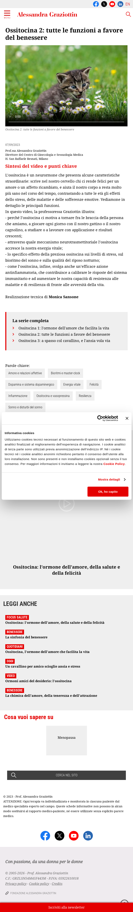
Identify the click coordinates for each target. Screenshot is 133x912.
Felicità (94, 384)
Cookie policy (39, 883)
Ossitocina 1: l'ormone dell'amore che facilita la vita (64, 328)
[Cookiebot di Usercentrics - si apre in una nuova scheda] (100, 418)
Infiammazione (17, 396)
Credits (57, 883)
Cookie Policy (114, 464)
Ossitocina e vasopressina (53, 396)
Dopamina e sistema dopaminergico (31, 384)
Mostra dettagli (109, 479)
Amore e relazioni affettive (25, 373)
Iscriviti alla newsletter (66, 907)
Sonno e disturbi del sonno (25, 407)
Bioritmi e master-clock (65, 373)
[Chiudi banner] (126, 418)
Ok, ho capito (108, 491)
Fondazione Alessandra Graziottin (33, 893)
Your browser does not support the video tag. (66, 85)
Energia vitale (71, 384)
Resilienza (85, 396)
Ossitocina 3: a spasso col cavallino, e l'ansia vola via (64, 340)
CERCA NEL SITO (66, 775)
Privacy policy (15, 883)
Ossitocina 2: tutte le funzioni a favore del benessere (64, 334)
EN (127, 4)
